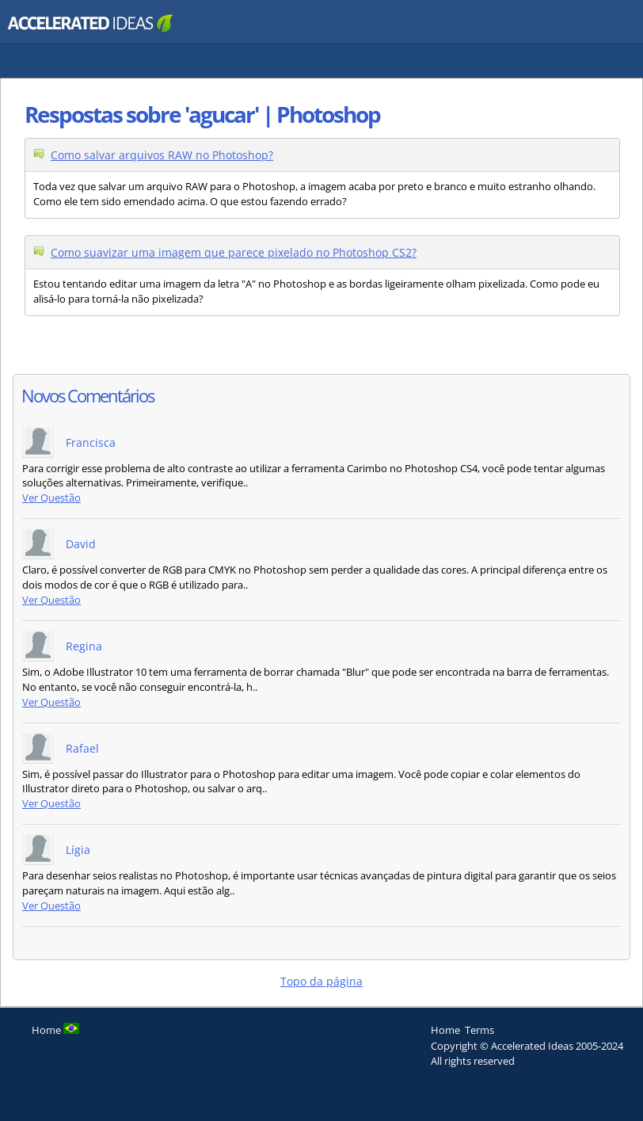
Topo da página (321, 981)
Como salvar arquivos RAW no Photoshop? (162, 154)
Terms (479, 1030)
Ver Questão (51, 498)
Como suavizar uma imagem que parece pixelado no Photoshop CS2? (234, 252)
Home (445, 1030)
